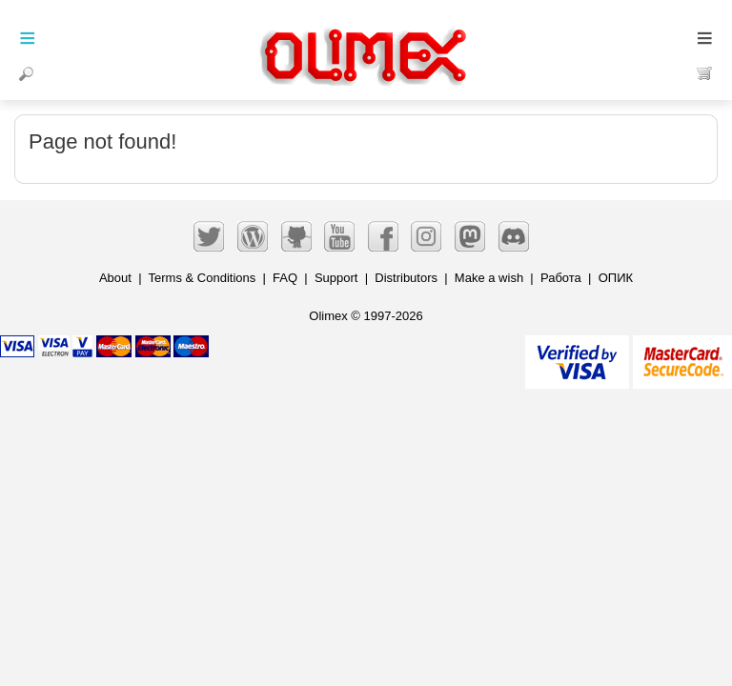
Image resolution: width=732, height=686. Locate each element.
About (115, 278)
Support (336, 278)
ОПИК (616, 278)
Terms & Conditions (202, 278)
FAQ (285, 278)
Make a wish (489, 278)
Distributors (406, 278)
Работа (560, 278)
